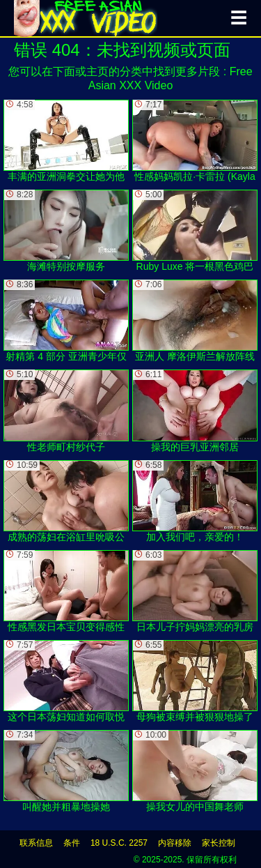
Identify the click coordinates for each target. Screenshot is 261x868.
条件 (71, 843)
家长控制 (218, 843)
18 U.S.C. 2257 (119, 843)
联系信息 (36, 843)
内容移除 (174, 843)
